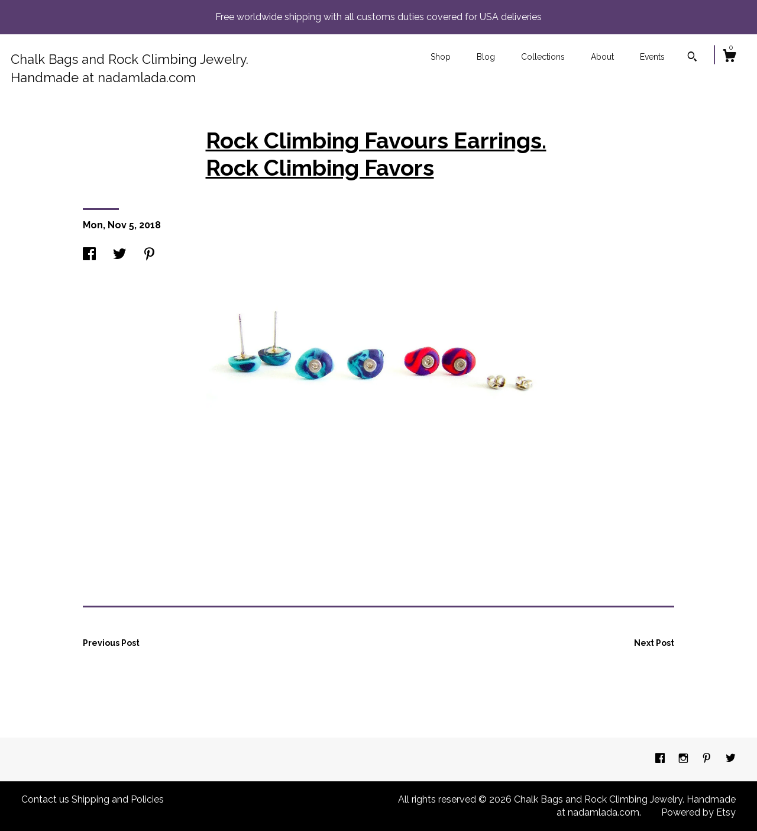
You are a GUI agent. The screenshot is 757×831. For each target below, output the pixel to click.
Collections (543, 57)
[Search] (692, 57)
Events (652, 57)
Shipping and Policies (118, 799)
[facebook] (661, 758)
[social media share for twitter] (119, 255)
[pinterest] (708, 758)
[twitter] (731, 758)
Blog (486, 57)
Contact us (45, 799)
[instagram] (684, 758)
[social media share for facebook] (89, 255)
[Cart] (729, 57)
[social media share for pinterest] (149, 255)
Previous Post (111, 643)
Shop (441, 57)
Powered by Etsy (698, 812)
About (602, 57)
